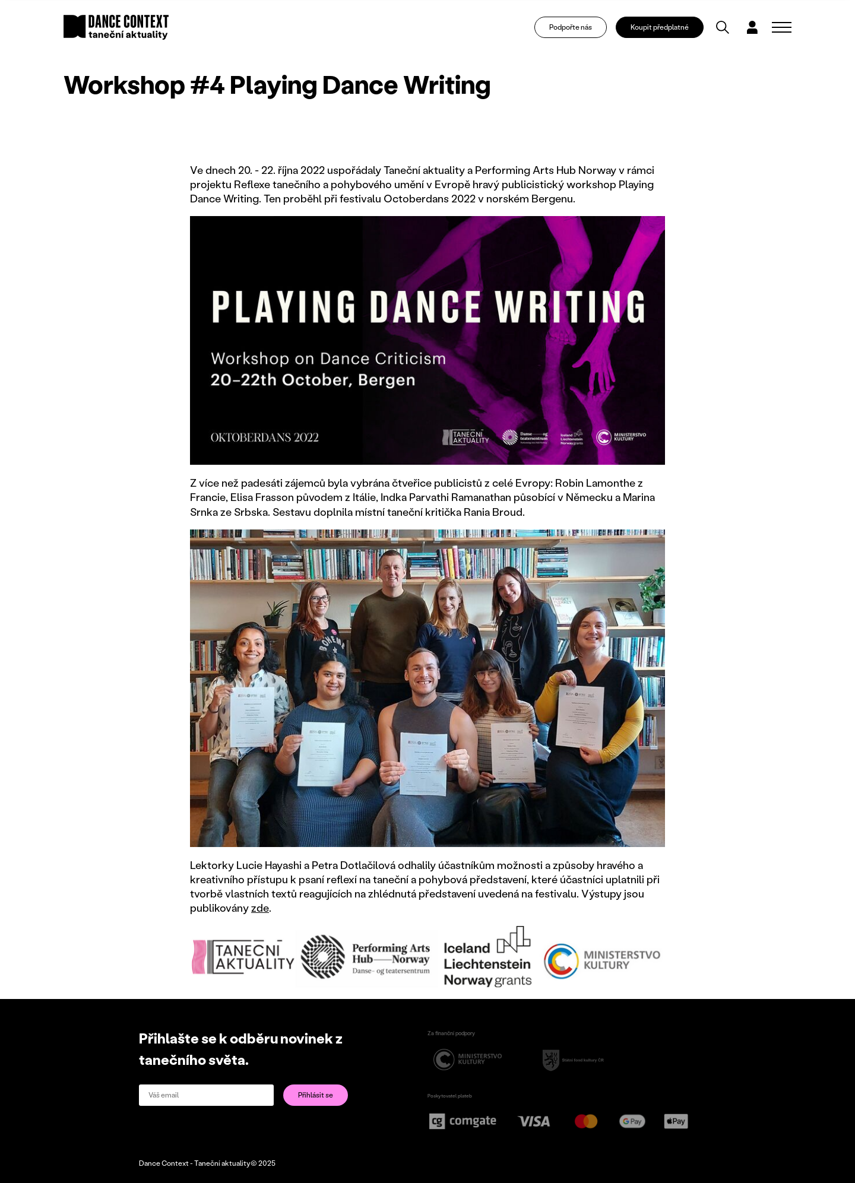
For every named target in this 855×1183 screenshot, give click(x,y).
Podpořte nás (570, 27)
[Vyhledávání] (722, 27)
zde (260, 907)
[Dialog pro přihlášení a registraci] (752, 27)
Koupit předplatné (660, 27)
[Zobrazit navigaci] (781, 27)
